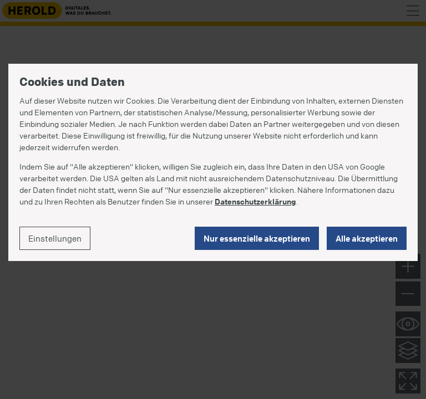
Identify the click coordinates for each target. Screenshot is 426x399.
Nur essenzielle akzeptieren (257, 238)
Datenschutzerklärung (255, 201)
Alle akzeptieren (367, 238)
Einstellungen (55, 238)
